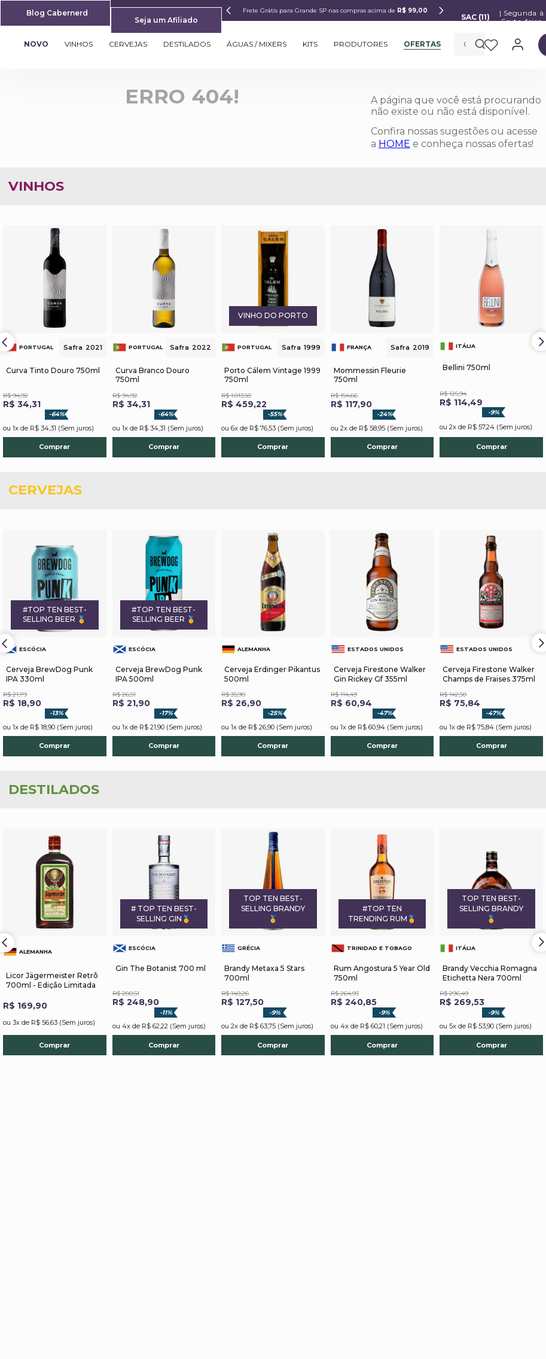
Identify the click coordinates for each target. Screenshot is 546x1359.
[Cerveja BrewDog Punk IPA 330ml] (54, 643)
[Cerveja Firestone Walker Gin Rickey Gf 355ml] (382, 643)
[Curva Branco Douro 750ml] (164, 341)
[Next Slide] (441, 10)
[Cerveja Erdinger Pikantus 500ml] (273, 643)
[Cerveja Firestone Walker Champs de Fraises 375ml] (491, 643)
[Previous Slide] (228, 10)
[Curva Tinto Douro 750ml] (54, 341)
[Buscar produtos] (480, 44)
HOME (394, 143)
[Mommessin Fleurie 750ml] (382, 341)
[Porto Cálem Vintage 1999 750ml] (273, 341)
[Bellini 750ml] (491, 341)
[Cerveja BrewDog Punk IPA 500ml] (164, 643)
